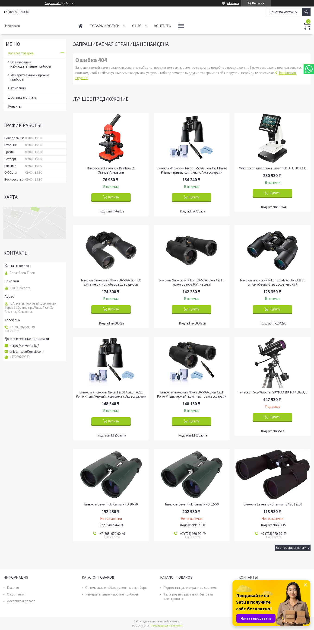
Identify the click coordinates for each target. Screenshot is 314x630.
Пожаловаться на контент (166, 625)
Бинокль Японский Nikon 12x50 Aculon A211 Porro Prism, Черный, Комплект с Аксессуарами (111, 394)
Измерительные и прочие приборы (29, 77)
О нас (136, 26)
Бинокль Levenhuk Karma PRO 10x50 (111, 504)
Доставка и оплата (22, 97)
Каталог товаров (21, 53)
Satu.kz (175, 621)
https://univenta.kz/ (24, 346)
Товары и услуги (104, 26)
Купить (113, 197)
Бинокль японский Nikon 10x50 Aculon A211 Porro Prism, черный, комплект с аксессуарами (191, 394)
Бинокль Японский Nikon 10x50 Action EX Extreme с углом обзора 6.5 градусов (111, 282)
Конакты (14, 106)
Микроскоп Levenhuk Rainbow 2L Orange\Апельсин (111, 170)
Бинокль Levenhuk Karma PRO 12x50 (192, 504)
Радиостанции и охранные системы (190, 587)
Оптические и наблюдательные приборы (30, 64)
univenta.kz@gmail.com (26, 351)
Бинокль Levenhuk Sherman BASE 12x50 (272, 504)
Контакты (162, 26)
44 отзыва (233, 3)
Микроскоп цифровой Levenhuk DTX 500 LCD (272, 168)
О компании (17, 88)
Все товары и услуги (291, 547)
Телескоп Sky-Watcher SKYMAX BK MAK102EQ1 (272, 392)
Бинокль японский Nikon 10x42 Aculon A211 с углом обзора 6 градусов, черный (272, 282)
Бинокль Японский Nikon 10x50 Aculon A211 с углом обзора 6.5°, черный (192, 282)
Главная (80, 25)
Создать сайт (53, 3)
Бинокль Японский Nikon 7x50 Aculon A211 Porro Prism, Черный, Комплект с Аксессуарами (191, 170)
